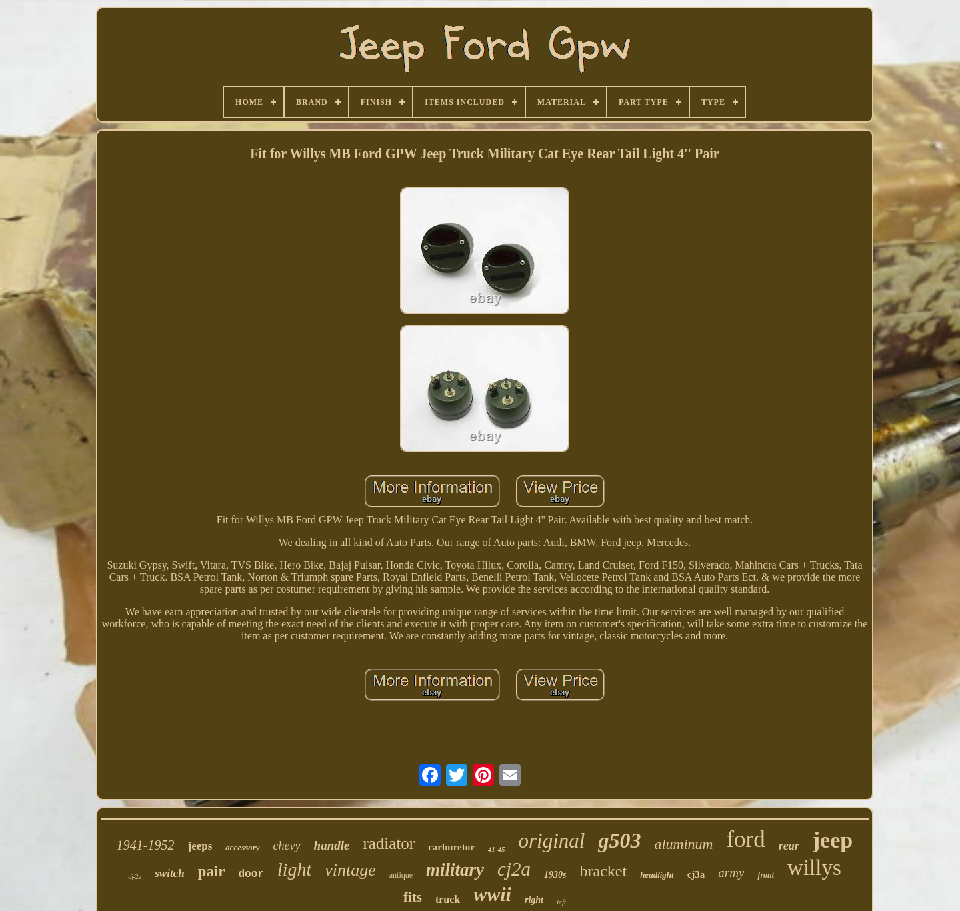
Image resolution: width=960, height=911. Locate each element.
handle (332, 845)
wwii (492, 894)
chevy (287, 845)
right (534, 900)
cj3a (696, 874)
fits (412, 897)
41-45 (496, 849)
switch (169, 873)
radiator (389, 843)
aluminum (683, 844)
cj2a (514, 869)
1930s (555, 875)
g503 (619, 840)
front (765, 875)
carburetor (451, 847)
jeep (833, 840)
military (455, 870)
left (561, 902)
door (251, 874)
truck (447, 899)
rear (789, 845)
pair (211, 871)
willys (814, 868)
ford (745, 839)
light (294, 869)
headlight (657, 875)
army (731, 873)
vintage (350, 870)
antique (401, 875)
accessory (242, 847)
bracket (603, 871)
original (552, 840)
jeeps (200, 846)
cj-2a (134, 876)
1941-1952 (146, 845)
